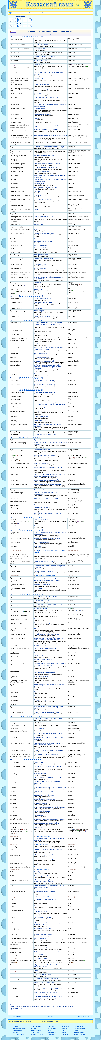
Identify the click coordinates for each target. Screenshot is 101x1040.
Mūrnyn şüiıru (50, 575)
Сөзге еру (39, 844)
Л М (20, 21)
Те (24, 37)
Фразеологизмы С (16, 1016)
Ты (39, 37)
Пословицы (65, 1034)
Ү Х (30, 21)
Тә (22, 37)
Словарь (15, 1032)
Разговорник (65, 1026)
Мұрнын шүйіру (40, 575)
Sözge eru (45, 844)
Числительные (35, 1032)
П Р (25, 21)
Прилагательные (36, 1030)
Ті (41, 37)
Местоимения (52, 1028)
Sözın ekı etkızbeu (52, 897)
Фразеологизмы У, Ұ (84, 1016)
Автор (76, 1030)
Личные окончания (37, 1034)
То (29, 37)
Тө (31, 37)
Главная (15, 1026)
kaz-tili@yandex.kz (79, 1028)
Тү (37, 37)
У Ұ (30, 19)
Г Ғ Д (10, 26)
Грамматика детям (19, 1034)
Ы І (30, 26)
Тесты (49, 1030)
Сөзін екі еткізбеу (41, 897)
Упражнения (51, 1034)
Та (20, 37)
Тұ (35, 37)
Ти (27, 37)
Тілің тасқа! (39, 836)
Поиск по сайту (17, 1030)
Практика (64, 1028)
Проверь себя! (52, 1032)
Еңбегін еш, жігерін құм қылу (45, 550)
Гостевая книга (78, 1026)
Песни (63, 1030)
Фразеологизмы (34, 13)
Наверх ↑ (50, 1016)
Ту (33, 37)
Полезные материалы (18, 13)
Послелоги (51, 1026)
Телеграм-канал (79, 1032)
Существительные (36, 1026)
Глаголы (33, 1028)
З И (16, 23)
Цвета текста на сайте (19, 1028)
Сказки (64, 1032)
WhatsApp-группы (79, 1034)
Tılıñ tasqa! (47, 836)
